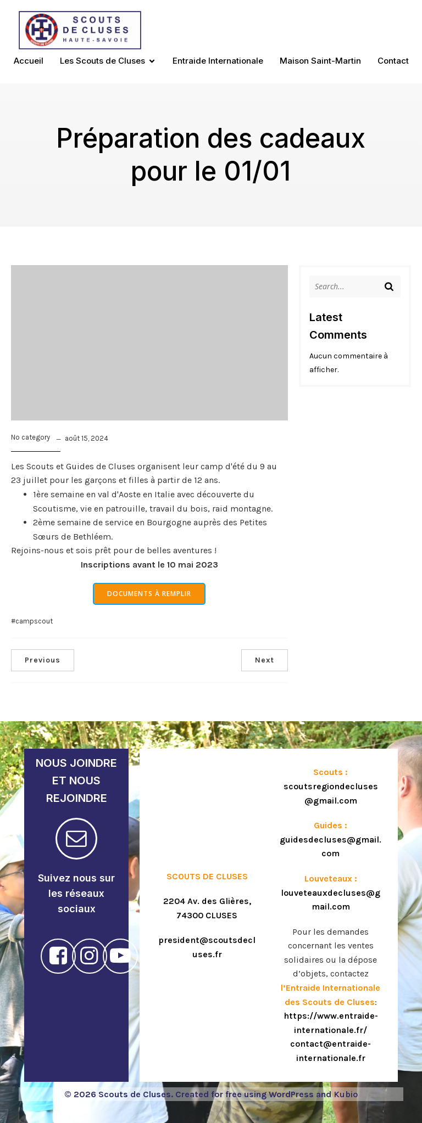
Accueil (28, 60)
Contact (393, 60)
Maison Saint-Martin (320, 60)
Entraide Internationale (218, 60)
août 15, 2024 (86, 438)
